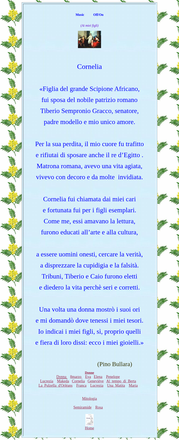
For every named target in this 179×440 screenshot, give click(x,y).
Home (89, 426)
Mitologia (89, 398)
